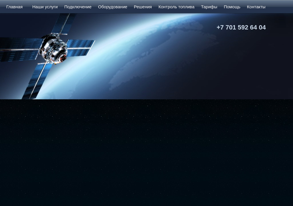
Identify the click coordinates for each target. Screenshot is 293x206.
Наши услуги (45, 6)
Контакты (256, 6)
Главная (14, 6)
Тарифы (209, 6)
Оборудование (112, 6)
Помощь (232, 6)
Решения (143, 6)
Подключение (78, 6)
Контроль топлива (177, 6)
